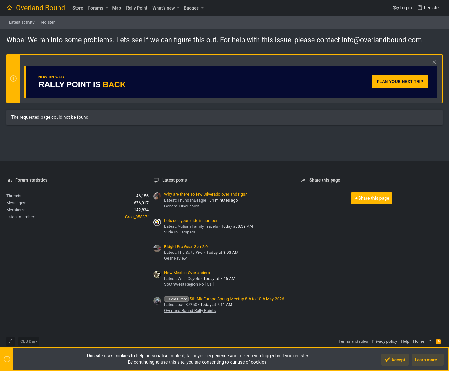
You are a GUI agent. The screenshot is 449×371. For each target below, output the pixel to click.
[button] (107, 8)
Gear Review (175, 258)
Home (418, 341)
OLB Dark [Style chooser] (28, 341)
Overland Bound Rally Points (190, 310)
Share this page (371, 198)
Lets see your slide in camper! (191, 220)
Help (405, 341)
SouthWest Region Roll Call (189, 284)
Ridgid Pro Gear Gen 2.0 (186, 246)
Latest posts (174, 180)
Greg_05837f (137, 216)
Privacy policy (384, 341)
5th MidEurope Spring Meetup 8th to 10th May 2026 (224, 298)
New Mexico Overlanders (187, 272)
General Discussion (181, 206)
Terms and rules (353, 341)
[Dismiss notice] (433, 62)
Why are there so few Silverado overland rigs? (205, 194)
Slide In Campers (179, 232)
